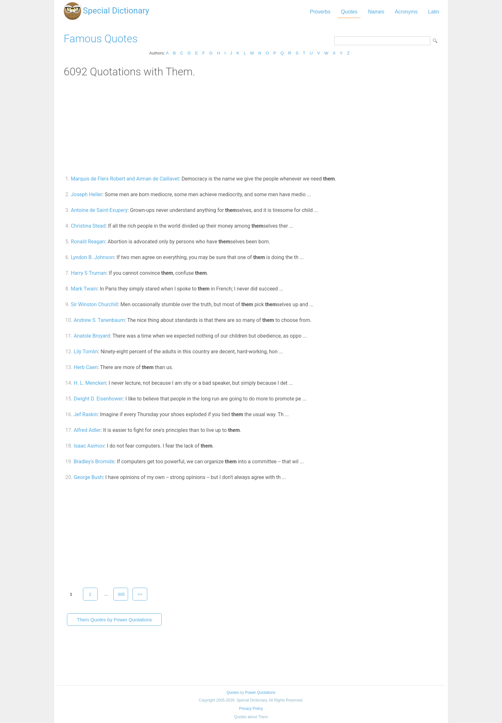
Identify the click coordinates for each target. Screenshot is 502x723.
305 (121, 594)
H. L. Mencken (90, 383)
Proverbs (320, 11)
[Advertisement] (251, 126)
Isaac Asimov (89, 446)
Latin (433, 11)
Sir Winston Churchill (94, 304)
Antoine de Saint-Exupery (99, 210)
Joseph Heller (86, 194)
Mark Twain (84, 289)
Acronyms (406, 11)
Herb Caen (86, 367)
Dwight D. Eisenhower (98, 399)
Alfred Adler (87, 430)
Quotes (349, 11)
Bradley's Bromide (94, 461)
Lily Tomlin (86, 352)
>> (139, 594)
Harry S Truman (88, 273)
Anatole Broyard (92, 336)
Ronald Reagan (88, 242)
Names (376, 11)
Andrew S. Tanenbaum (99, 320)
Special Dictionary (116, 10)
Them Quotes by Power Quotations (114, 619)
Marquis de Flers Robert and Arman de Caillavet (125, 179)
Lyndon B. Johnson (92, 257)
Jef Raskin (86, 414)
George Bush (88, 477)
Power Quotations (260, 692)
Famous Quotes (101, 38)
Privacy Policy (251, 708)
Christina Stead (88, 226)
